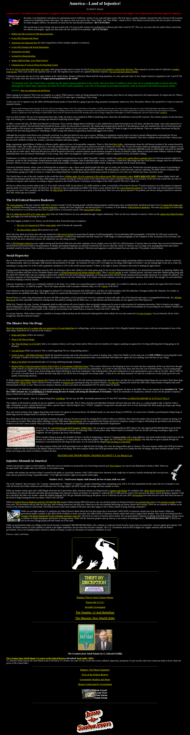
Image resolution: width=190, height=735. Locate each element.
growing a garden (168, 502)
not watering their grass (145, 502)
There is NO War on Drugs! (23, 339)
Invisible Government (95, 607)
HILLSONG (58, 190)
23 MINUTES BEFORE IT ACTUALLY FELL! (148, 398)
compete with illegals (118, 490)
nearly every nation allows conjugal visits (134, 158)
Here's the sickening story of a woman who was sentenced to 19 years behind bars (40, 328)
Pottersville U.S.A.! (95, 602)
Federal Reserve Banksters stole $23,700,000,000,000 (37, 502)
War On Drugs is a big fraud (118, 442)
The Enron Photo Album (27, 230)
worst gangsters (16, 205)
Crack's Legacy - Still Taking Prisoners (27, 355)
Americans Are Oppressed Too (24, 43)
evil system (164, 207)
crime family (50, 225)
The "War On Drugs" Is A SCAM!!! (26, 344)
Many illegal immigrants (154, 490)
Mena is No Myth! (19, 362)
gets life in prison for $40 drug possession (35, 34)
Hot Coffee (118, 144)
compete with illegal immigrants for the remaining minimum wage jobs (51, 516)
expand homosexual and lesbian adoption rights (81, 272)
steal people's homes (92, 210)
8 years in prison (144, 313)
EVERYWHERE (133, 439)
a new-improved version (130, 188)
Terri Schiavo (115, 466)
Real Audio (82, 658)
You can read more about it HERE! (123, 72)
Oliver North (25, 382)
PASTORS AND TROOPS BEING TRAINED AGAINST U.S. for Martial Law (95, 455)
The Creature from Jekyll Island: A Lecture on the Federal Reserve (36, 658)
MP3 (90, 658)
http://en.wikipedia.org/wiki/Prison (35, 90)
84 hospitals (137, 495)
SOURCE (163, 113)
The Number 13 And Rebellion (95, 612)
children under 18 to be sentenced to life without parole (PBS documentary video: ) (110, 176)
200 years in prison (65, 234)
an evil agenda (115, 272)
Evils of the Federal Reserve (95, 674)
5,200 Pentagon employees (22, 243)
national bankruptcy (49, 207)
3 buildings (60, 398)
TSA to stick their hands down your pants (32, 69)
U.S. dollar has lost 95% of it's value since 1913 (30, 214)
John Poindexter (75, 421)
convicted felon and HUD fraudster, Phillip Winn (71, 428)
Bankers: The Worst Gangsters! (95, 670)
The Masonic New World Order (95, 618)
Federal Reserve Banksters (139, 207)
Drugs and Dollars (19, 335)
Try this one (113, 382)
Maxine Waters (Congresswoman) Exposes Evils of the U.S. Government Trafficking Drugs (49, 366)
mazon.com (69, 382)
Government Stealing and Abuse (95, 679)
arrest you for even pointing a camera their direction (111, 69)
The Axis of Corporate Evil (28, 225)
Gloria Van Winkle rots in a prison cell (31, 380)
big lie (105, 286)
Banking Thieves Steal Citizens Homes (95, 597)
